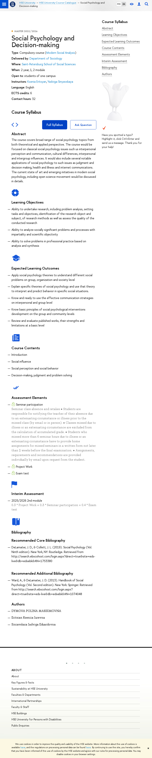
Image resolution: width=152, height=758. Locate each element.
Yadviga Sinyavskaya (60, 82)
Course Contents (113, 48)
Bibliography (109, 67)
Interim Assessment (114, 61)
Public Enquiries (20, 725)
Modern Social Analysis (60, 53)
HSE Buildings (19, 713)
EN (124, 4)
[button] (67, 663)
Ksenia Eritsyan (36, 82)
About (17, 670)
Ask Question (83, 125)
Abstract (107, 28)
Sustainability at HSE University (30, 688)
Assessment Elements (116, 54)
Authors (107, 74)
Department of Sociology (46, 58)
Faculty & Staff (20, 707)
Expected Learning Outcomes (121, 41)
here (22, 747)
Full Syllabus (55, 125)
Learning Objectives (114, 35)
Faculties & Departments (26, 694)
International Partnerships (26, 701)
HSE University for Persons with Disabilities (36, 719)
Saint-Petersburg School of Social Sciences (49, 64)
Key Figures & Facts (23, 682)
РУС (119, 4)
